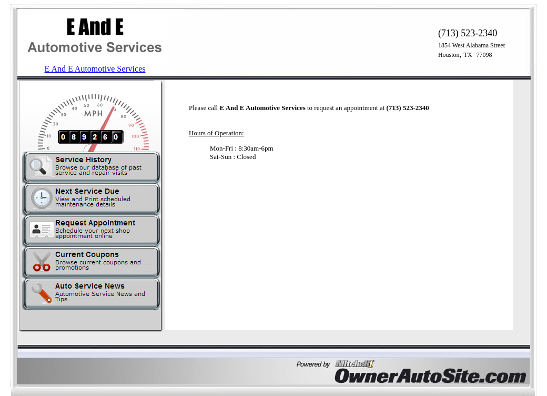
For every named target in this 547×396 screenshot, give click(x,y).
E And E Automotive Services (95, 68)
